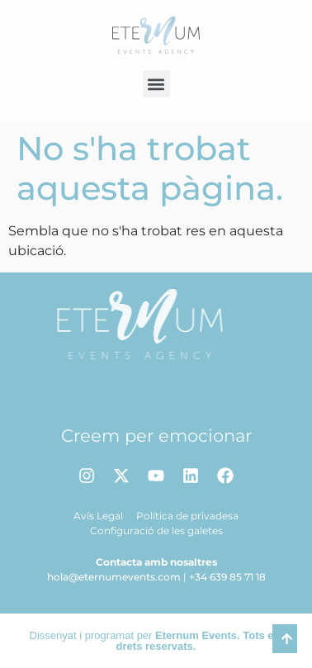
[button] (156, 83)
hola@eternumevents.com (114, 577)
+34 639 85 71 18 (227, 577)
